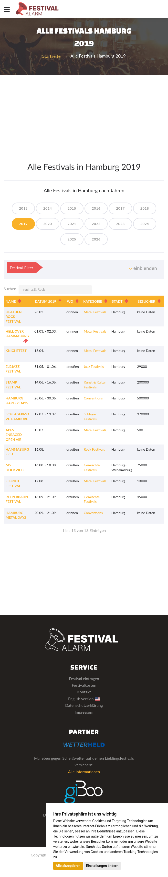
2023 (120, 224)
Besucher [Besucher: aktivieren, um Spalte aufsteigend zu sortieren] (146, 301)
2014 (47, 208)
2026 (96, 239)
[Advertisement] (84, 111)
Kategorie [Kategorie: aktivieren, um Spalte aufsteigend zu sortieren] (92, 301)
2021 (72, 224)
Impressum (84, 712)
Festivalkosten (84, 685)
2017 (120, 208)
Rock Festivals (94, 449)
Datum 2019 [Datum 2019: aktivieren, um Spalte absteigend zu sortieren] (45, 301)
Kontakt (84, 691)
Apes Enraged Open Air (14, 435)
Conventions (93, 398)
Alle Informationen (84, 771)
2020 (47, 224)
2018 (144, 208)
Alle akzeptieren (68, 866)
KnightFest (16, 350)
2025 (72, 239)
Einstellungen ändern (102, 866)
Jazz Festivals (94, 366)
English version (84, 698)
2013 (23, 208)
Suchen (48, 289)
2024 (144, 224)
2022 (96, 224)
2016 (96, 208)
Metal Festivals (95, 312)
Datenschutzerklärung (84, 705)
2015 (72, 208)
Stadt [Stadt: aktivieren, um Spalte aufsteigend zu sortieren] (117, 301)
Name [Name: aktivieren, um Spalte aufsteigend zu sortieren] (11, 301)
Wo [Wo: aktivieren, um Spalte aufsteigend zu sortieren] (70, 301)
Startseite (51, 56)
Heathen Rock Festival (14, 317)
